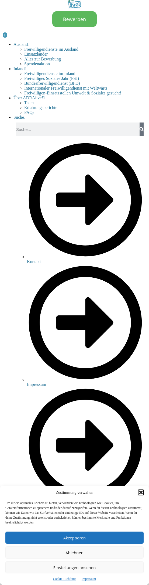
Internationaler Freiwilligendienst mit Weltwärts (65, 88)
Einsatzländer (36, 54)
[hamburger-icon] (5, 35)
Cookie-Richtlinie (64, 579)
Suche (19, 117)
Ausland (21, 44)
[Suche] (142, 129)
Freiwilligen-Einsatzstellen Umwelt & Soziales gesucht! (72, 93)
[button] (141, 492)
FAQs (29, 112)
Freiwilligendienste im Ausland (51, 49)
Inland (19, 68)
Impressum (89, 579)
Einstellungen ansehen (74, 567)
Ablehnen (74, 552)
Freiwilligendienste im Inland (49, 73)
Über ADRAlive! (29, 98)
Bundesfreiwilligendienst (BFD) (52, 83)
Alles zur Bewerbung (42, 59)
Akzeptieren (74, 537)
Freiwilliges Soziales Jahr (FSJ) (51, 78)
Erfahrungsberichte (40, 107)
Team (29, 102)
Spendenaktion (37, 64)
